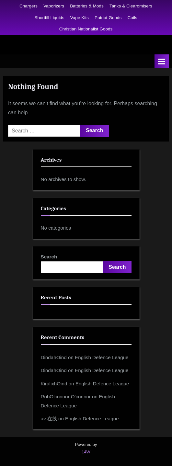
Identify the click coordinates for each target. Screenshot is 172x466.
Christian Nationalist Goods (86, 29)
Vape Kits (79, 17)
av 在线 (49, 418)
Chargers (28, 6)
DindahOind (54, 357)
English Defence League (102, 357)
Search (49, 256)
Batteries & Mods (87, 6)
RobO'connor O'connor (66, 396)
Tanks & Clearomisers (130, 6)
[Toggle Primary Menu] (162, 61)
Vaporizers (53, 6)
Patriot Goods (108, 17)
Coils (132, 17)
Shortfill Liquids (49, 17)
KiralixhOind (54, 383)
